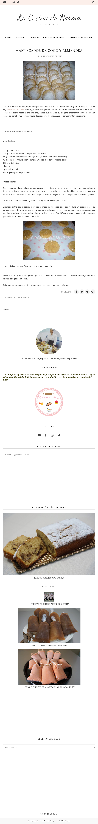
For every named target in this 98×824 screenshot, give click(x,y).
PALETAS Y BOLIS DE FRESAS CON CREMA (50, 604)
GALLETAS (17, 297)
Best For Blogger (64, 821)
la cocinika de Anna (15, 109)
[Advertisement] (49, 481)
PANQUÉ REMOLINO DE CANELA (49, 578)
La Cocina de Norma (49, 17)
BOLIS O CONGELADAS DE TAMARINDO (50, 645)
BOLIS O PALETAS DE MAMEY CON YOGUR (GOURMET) (50, 687)
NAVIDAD (27, 297)
